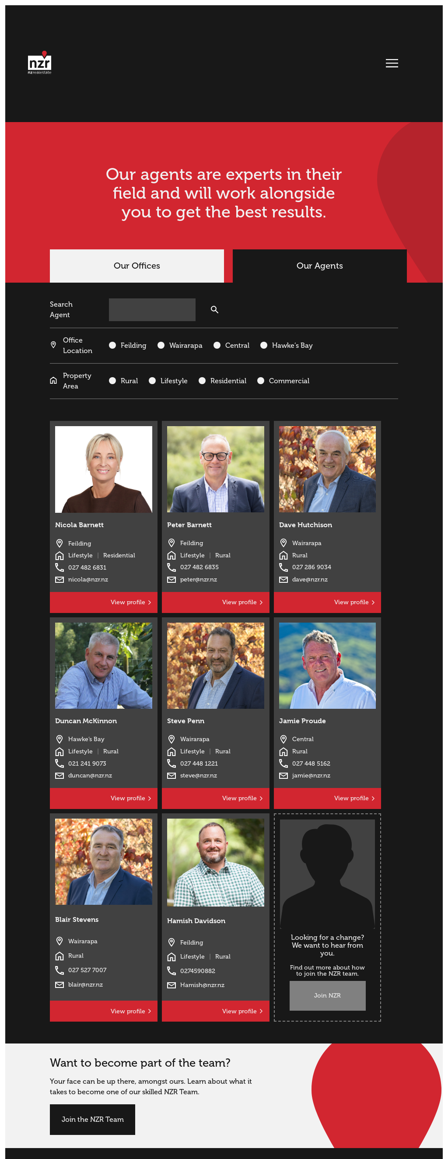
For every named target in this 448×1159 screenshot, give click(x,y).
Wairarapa (186, 346)
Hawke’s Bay (292, 346)
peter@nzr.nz (198, 579)
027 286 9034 (311, 567)
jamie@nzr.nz (311, 775)
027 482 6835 (199, 567)
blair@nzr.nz (85, 984)
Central (237, 346)
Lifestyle (174, 381)
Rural (129, 381)
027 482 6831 (87, 567)
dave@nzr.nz (310, 579)
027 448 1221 (199, 763)
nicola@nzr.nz (88, 579)
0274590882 (197, 971)
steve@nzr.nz (198, 775)
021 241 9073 (87, 763)
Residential (228, 381)
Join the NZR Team (93, 1120)
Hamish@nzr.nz (202, 985)
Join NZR (327, 995)
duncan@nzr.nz (90, 775)
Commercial (289, 381)
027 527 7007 (87, 970)
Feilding (134, 346)
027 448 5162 (311, 763)
